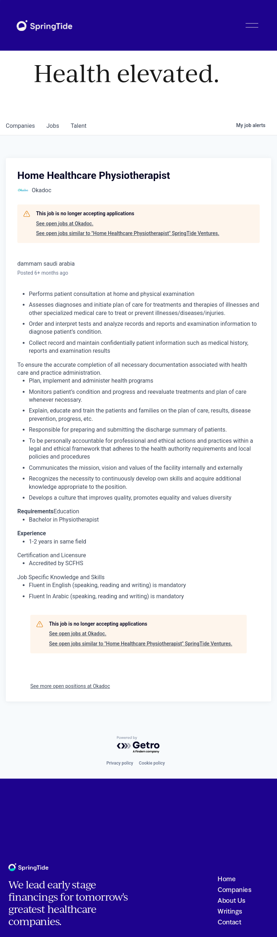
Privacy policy (119, 763)
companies (20, 125)
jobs (53, 125)
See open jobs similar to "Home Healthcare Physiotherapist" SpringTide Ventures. (127, 233)
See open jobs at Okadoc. (64, 223)
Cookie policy (152, 763)
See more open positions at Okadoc (70, 686)
